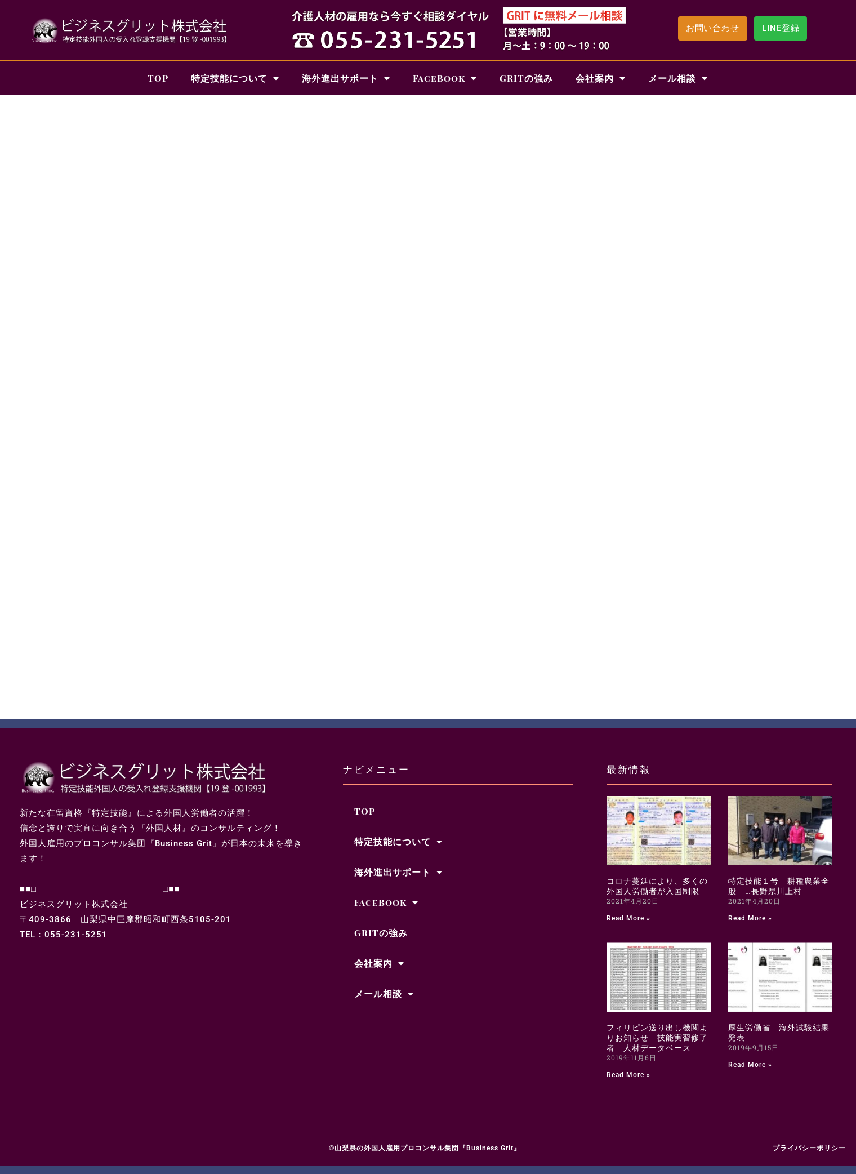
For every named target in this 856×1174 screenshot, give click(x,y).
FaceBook (445, 78)
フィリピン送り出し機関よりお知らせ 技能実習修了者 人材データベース (657, 1037)
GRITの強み (526, 78)
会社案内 (601, 78)
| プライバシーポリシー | (809, 1148)
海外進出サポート (346, 78)
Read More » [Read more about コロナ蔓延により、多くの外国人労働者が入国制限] (628, 918)
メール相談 (678, 78)
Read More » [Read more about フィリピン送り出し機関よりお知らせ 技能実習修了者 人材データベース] (628, 1075)
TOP (158, 78)
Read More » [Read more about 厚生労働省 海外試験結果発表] (750, 1065)
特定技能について (235, 78)
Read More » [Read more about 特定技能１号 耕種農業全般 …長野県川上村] (750, 918)
